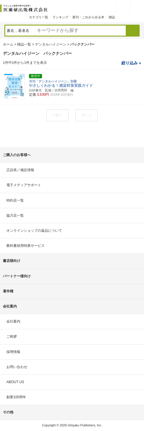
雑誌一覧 (24, 44)
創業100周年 (16, 397)
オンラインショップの (34, 231)
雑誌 (112, 17)
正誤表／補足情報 (20, 170)
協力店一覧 (15, 215)
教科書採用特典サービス (25, 246)
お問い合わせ (16, 367)
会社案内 (13, 321)
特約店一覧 (15, 200)
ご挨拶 (11, 336)
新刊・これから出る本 (88, 17)
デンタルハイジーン (50, 44)
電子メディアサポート (23, 185)
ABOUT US (15, 382)
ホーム (8, 44)
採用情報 (13, 352)
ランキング (60, 17)
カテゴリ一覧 (38, 17)
